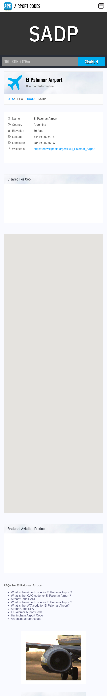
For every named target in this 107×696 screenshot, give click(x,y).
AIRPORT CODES (22, 6)
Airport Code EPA (22, 608)
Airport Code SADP (23, 599)
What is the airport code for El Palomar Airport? (41, 592)
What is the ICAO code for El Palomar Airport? (41, 595)
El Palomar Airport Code (26, 612)
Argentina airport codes (26, 618)
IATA (10, 99)
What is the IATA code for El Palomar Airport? (40, 605)
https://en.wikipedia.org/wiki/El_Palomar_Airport (64, 148)
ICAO (30, 99)
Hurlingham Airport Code (27, 615)
